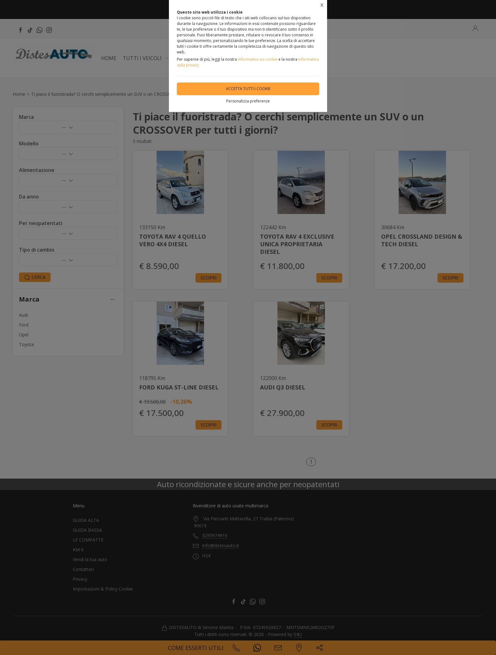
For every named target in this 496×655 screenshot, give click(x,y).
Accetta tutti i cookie (248, 88)
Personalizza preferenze (248, 101)
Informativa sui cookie (257, 59)
